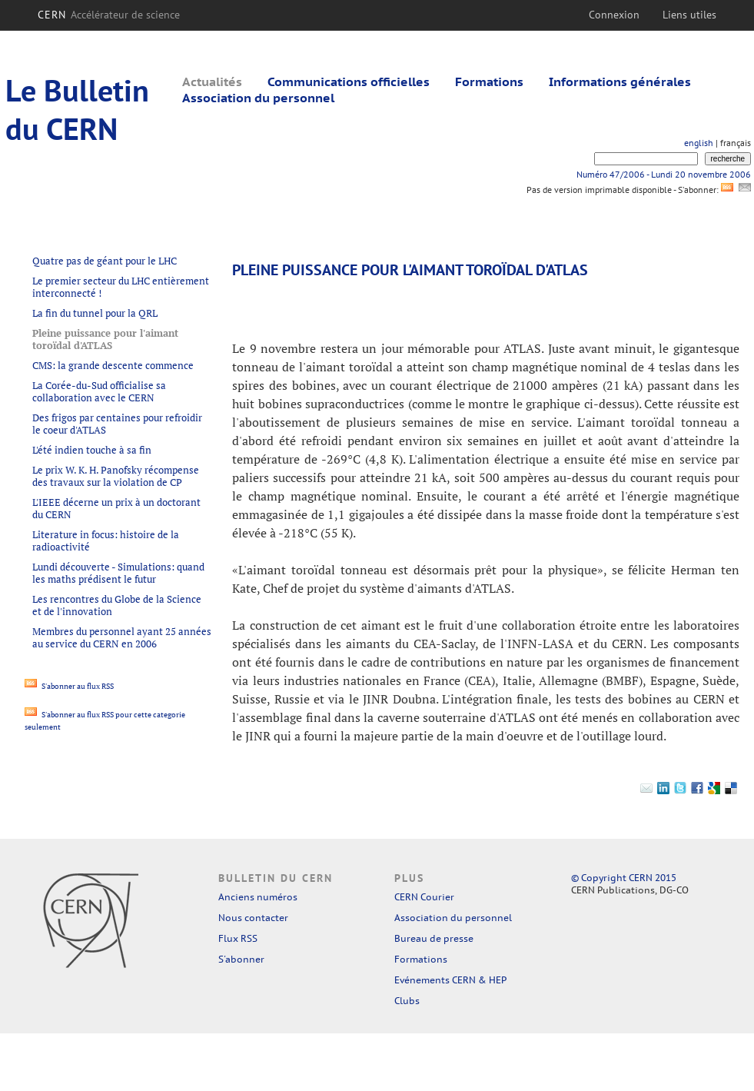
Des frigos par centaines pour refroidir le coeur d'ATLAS (117, 424)
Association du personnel (258, 97)
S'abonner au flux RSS (69, 686)
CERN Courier (424, 897)
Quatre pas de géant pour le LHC (104, 261)
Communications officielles (348, 81)
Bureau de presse (433, 938)
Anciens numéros (257, 897)
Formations (489, 81)
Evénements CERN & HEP (450, 980)
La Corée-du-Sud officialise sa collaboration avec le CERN (99, 391)
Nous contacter (253, 917)
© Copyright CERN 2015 (623, 877)
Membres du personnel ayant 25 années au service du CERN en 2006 (121, 637)
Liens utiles (689, 15)
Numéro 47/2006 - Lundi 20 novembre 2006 (663, 174)
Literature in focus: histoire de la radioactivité (105, 540)
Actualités (212, 81)
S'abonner (241, 959)
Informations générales (620, 81)
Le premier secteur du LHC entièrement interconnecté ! (120, 287)
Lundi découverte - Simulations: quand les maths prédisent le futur (118, 573)
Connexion (614, 15)
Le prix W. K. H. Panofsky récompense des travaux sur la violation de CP (115, 476)
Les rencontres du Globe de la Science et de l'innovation (116, 605)
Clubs (407, 1000)
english (698, 142)
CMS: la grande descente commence (113, 365)
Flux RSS (237, 938)
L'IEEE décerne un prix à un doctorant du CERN (116, 508)
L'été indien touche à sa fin (91, 450)
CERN (109, 15)
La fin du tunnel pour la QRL (95, 313)
